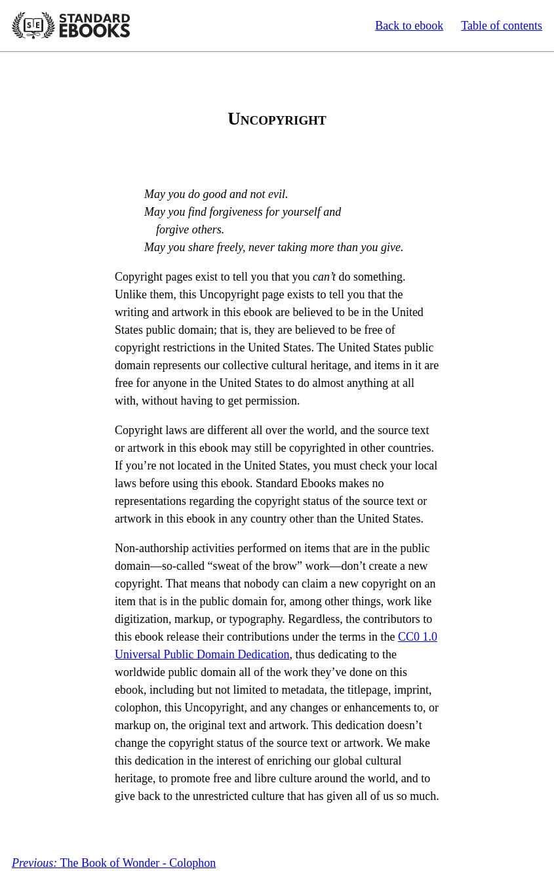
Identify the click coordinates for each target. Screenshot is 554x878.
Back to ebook (409, 25)
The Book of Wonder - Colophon (114, 862)
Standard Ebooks (71, 25)
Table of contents (501, 25)
